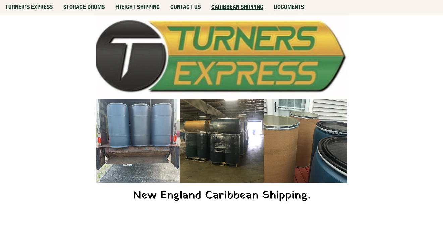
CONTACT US (185, 8)
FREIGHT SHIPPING (137, 8)
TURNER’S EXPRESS (29, 8)
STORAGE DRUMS (84, 8)
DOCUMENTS (289, 8)
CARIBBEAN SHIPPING (237, 8)
